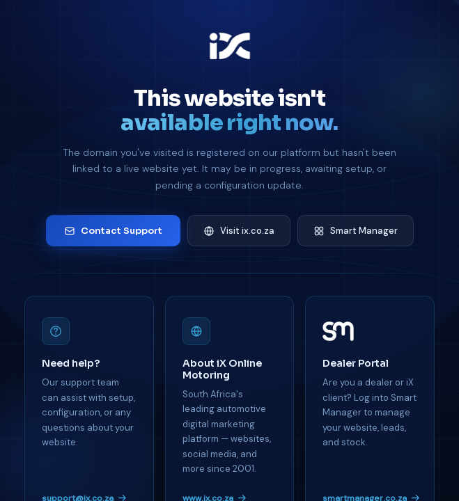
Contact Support (113, 231)
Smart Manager (355, 231)
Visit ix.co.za (238, 231)
